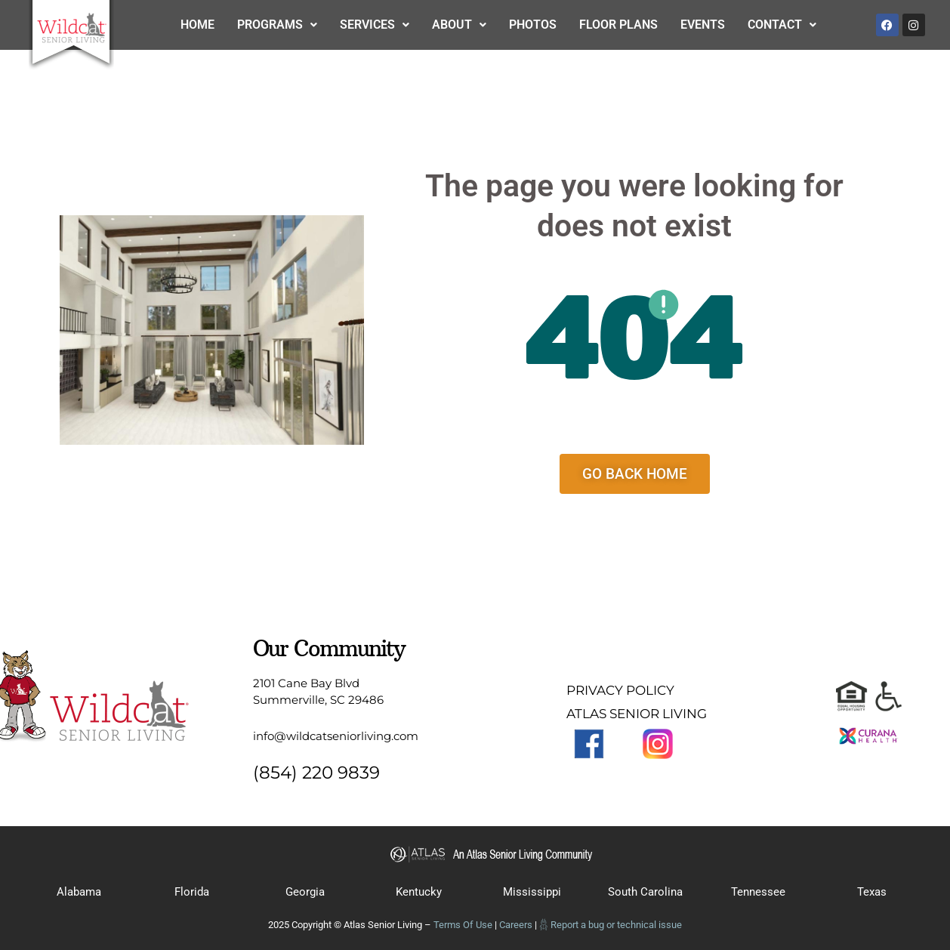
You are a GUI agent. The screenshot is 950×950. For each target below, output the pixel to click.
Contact (782, 24)
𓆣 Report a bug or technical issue (610, 924)
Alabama (79, 892)
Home (197, 24)
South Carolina (645, 892)
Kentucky (419, 892)
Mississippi (532, 892)
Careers (515, 924)
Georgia (305, 892)
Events (702, 24)
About (459, 24)
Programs (277, 24)
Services (374, 24)
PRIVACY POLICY (620, 690)
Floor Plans (618, 24)
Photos (533, 24)
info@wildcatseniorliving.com (335, 736)
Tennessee (758, 892)
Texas (872, 892)
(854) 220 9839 (316, 772)
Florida (191, 892)
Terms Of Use (462, 924)
